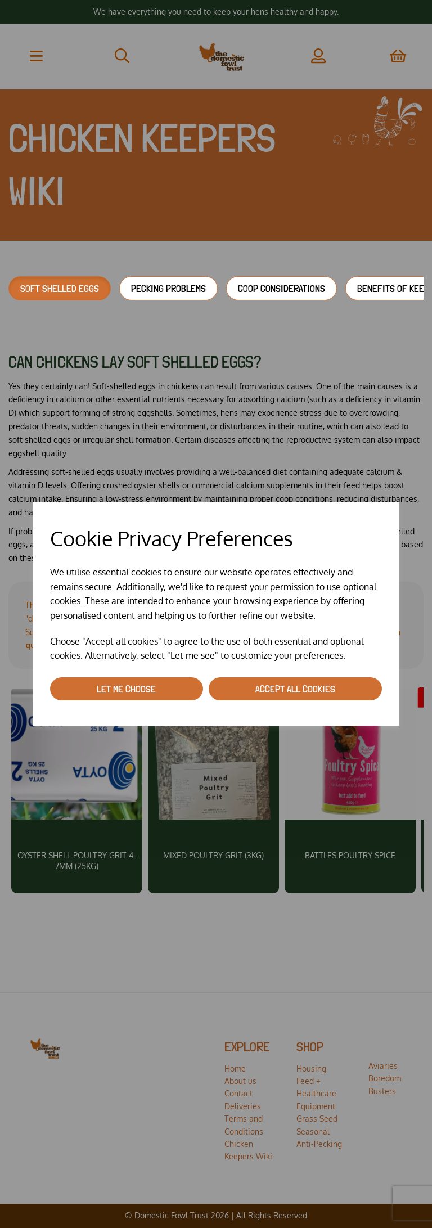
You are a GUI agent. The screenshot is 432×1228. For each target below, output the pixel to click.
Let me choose (126, 689)
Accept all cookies (295, 689)
